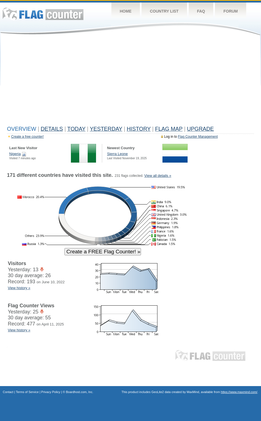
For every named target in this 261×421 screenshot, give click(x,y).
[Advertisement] (130, 81)
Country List (164, 11)
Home (125, 11)
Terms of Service (27, 392)
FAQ (201, 11)
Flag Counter (43, 14)
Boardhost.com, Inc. (79, 392)
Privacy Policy (50, 392)
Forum (230, 11)
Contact (8, 392)
